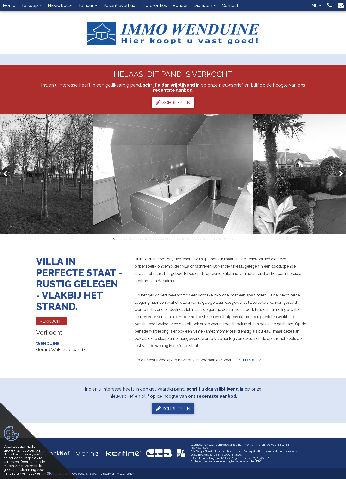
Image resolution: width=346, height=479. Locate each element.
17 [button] (199, 239)
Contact (230, 5)
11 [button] (168, 239)
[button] (329, 5)
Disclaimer (107, 473)
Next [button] (339, 174)
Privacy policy (125, 473)
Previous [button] (7, 174)
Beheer (180, 5)
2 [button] (120, 239)
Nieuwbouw (60, 5)
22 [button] (226, 239)
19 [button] (210, 239)
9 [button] (157, 239)
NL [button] (316, 5)
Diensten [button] (205, 5)
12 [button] (173, 239)
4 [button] (131, 239)
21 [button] (220, 239)
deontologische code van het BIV (239, 461)
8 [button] (152, 239)
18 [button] (205, 239)
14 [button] (183, 239)
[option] (173, 174)
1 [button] (115, 239)
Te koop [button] (31, 5)
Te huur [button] (88, 5)
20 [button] (215, 239)
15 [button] (189, 239)
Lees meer (250, 360)
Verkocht (51, 321)
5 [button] (136, 239)
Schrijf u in (173, 102)
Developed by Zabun (84, 473)
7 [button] (146, 239)
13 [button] (178, 239)
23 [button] (231, 239)
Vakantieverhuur (120, 5)
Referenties (155, 5)
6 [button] (141, 239)
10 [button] (162, 239)
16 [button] (194, 239)
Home (9, 5)
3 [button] (125, 239)
